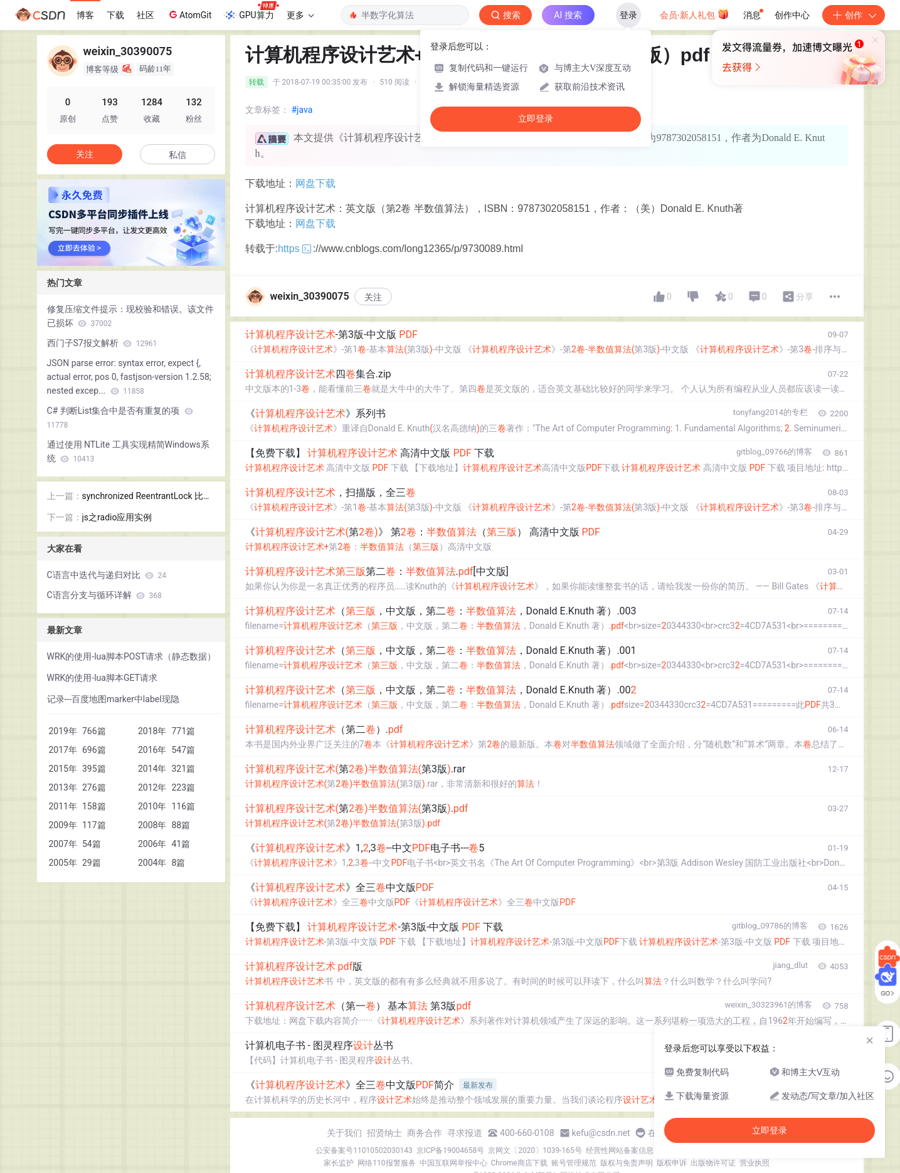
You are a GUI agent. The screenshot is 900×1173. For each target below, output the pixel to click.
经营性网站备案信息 (620, 1150)
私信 (177, 155)
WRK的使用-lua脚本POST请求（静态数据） (131, 656)
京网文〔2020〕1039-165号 (535, 1150)
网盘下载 (315, 183)
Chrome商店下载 (519, 1163)
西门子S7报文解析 (102, 343)
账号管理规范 (573, 1163)
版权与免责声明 (626, 1163)
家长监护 (339, 1163)
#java (302, 110)
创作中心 (792, 15)
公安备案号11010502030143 (363, 1150)
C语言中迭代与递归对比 (107, 575)
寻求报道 (464, 1133)
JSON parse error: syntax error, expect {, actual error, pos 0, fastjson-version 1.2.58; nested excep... (129, 377)
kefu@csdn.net (601, 1133)
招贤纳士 (384, 1133)
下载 (115, 15)
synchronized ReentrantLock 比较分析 (147, 497)
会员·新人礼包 (694, 14)
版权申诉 (672, 1163)
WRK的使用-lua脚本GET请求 (102, 678)
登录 (628, 15)
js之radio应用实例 (117, 517)
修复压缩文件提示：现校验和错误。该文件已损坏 (130, 316)
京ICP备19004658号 (450, 1150)
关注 (373, 297)
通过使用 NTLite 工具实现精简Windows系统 (128, 451)
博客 (85, 15)
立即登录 (535, 119)
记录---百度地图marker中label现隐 (113, 699)
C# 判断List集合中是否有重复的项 (120, 417)
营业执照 (754, 1163)
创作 (853, 15)
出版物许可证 (713, 1163)
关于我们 (344, 1133)
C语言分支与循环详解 (104, 595)
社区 (145, 15)
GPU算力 (251, 11)
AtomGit (189, 14)
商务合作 (424, 1133)
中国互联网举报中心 (453, 1163)
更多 (300, 15)
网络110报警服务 (386, 1163)
